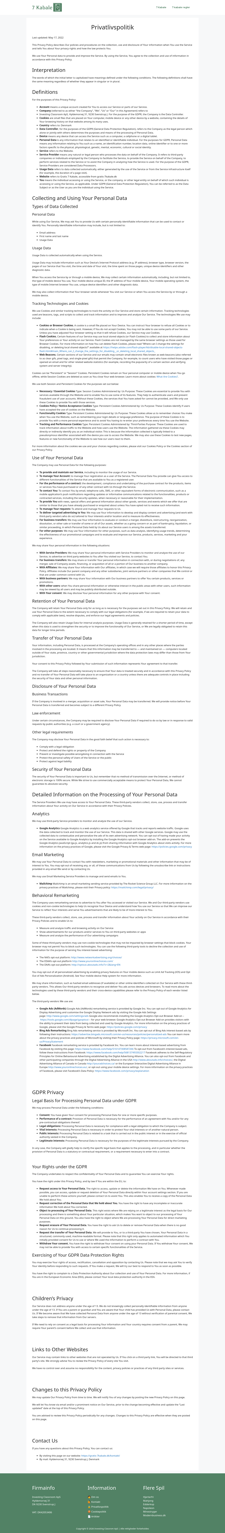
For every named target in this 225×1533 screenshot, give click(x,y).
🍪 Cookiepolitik (97, 1511)
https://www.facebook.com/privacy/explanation (122, 1070)
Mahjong (148, 1500)
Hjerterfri (148, 1497)
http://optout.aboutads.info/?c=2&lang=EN (96, 964)
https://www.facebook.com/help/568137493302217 (116, 1052)
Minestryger (150, 1511)
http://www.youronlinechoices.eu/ (67, 1067)
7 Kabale (161, 7)
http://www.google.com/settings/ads (67, 1016)
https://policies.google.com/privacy (172, 846)
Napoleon (148, 1508)
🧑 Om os (93, 1497)
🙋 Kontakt (94, 1501)
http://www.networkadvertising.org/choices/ (96, 957)
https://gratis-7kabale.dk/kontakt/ (100, 1455)
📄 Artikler (94, 1516)
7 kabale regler (181, 7)
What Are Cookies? (167, 376)
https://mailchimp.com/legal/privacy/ (132, 887)
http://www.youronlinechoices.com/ (92, 961)
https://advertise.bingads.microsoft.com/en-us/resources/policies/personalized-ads (119, 1034)
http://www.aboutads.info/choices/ (152, 1059)
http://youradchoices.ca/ (101, 1063)
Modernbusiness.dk (154, 1515)
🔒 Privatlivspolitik (98, 1506)
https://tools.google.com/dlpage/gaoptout (64, 1019)
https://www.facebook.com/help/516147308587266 (104, 1048)
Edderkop (148, 1504)
